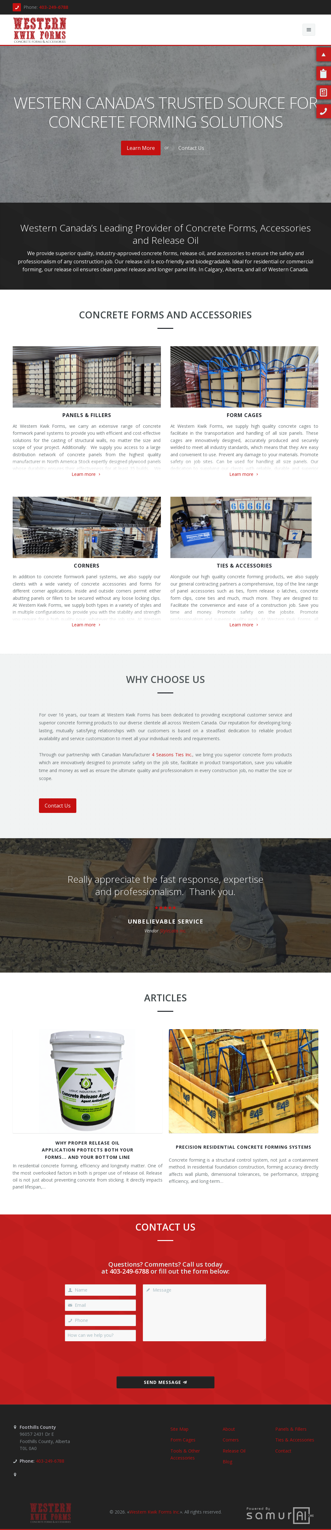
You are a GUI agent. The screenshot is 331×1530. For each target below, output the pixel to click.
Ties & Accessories (244, 565)
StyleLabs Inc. (173, 931)
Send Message (165, 1382)
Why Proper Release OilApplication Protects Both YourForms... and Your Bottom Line (87, 1150)
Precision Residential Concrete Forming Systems (243, 1147)
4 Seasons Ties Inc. (172, 755)
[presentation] (165, 1359)
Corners (86, 565)
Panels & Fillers (86, 415)
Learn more (87, 474)
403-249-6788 (53, 7)
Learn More (141, 147)
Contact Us (191, 147)
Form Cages (244, 415)
